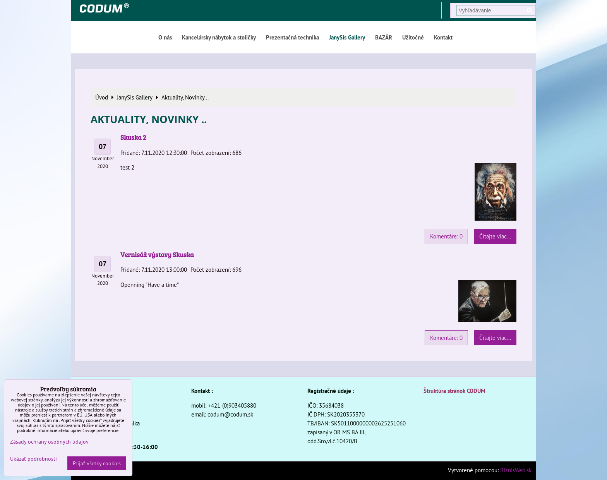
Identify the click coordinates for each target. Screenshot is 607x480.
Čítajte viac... (495, 236)
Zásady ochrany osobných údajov (49, 441)
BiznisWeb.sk (516, 470)
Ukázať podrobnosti (33, 459)
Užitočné (413, 37)
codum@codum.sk (230, 414)
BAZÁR (383, 37)
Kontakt (443, 37)
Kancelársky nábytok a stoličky (219, 37)
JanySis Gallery (347, 37)
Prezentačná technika (292, 37)
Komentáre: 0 (446, 236)
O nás (165, 37)
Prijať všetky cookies (97, 463)
